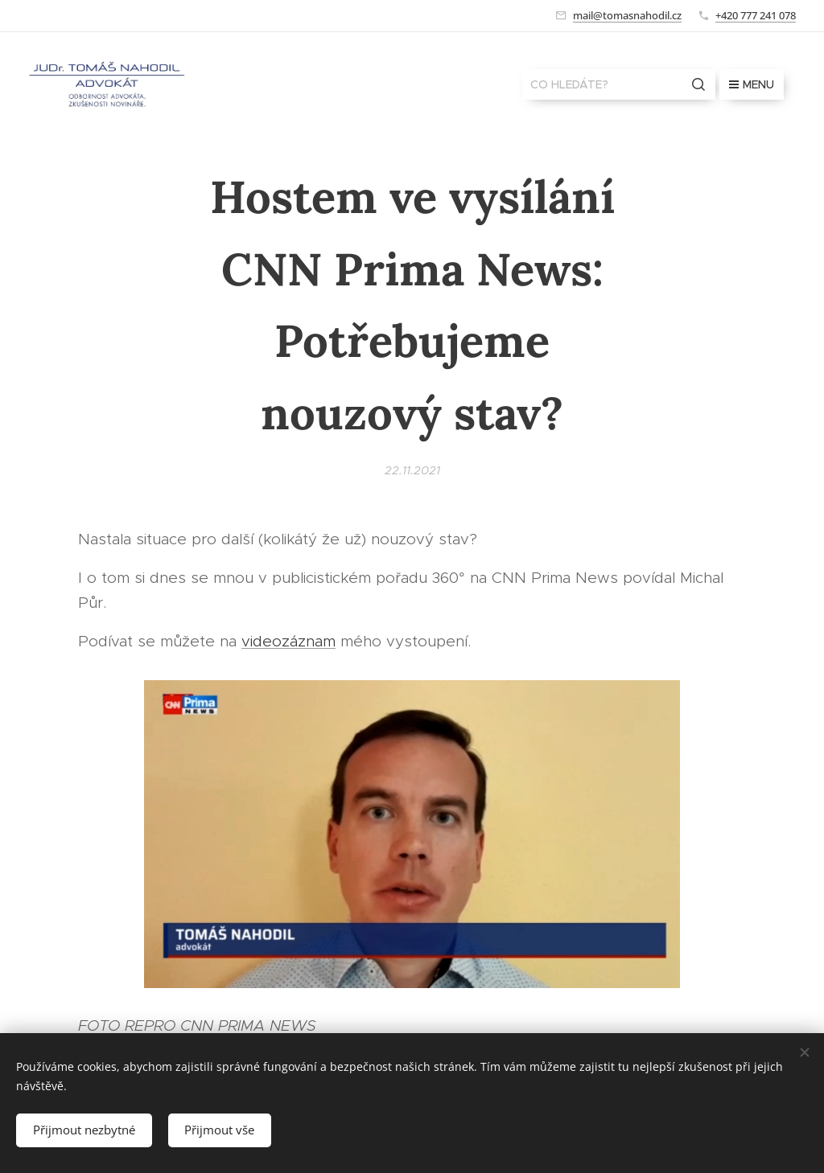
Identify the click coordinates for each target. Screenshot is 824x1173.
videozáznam (288, 641)
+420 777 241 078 (755, 15)
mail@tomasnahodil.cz (627, 15)
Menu (751, 84)
